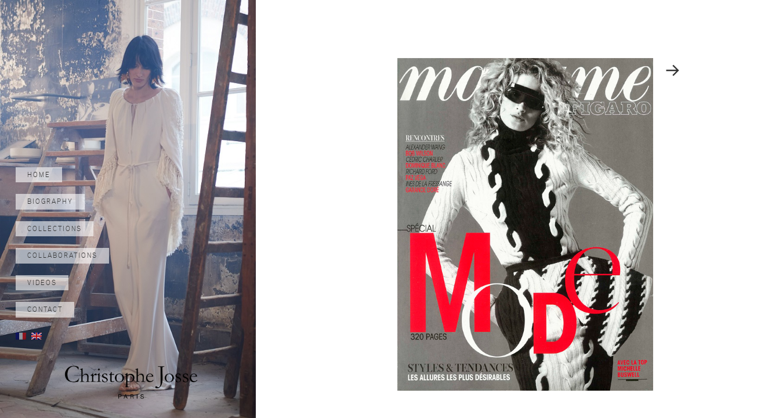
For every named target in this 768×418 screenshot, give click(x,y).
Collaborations (62, 255)
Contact (45, 309)
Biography (50, 201)
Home (38, 174)
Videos (42, 282)
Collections (54, 228)
